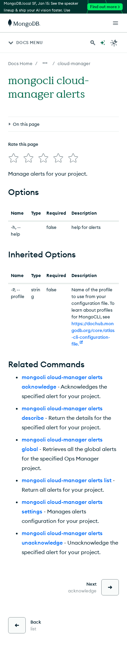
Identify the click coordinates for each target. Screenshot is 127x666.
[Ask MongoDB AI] (102, 42)
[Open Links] (115, 23)
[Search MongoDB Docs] (93, 42)
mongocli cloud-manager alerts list (66, 480)
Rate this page (23, 144)
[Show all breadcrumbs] (45, 63)
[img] (13, 158)
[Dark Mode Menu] (114, 42)
